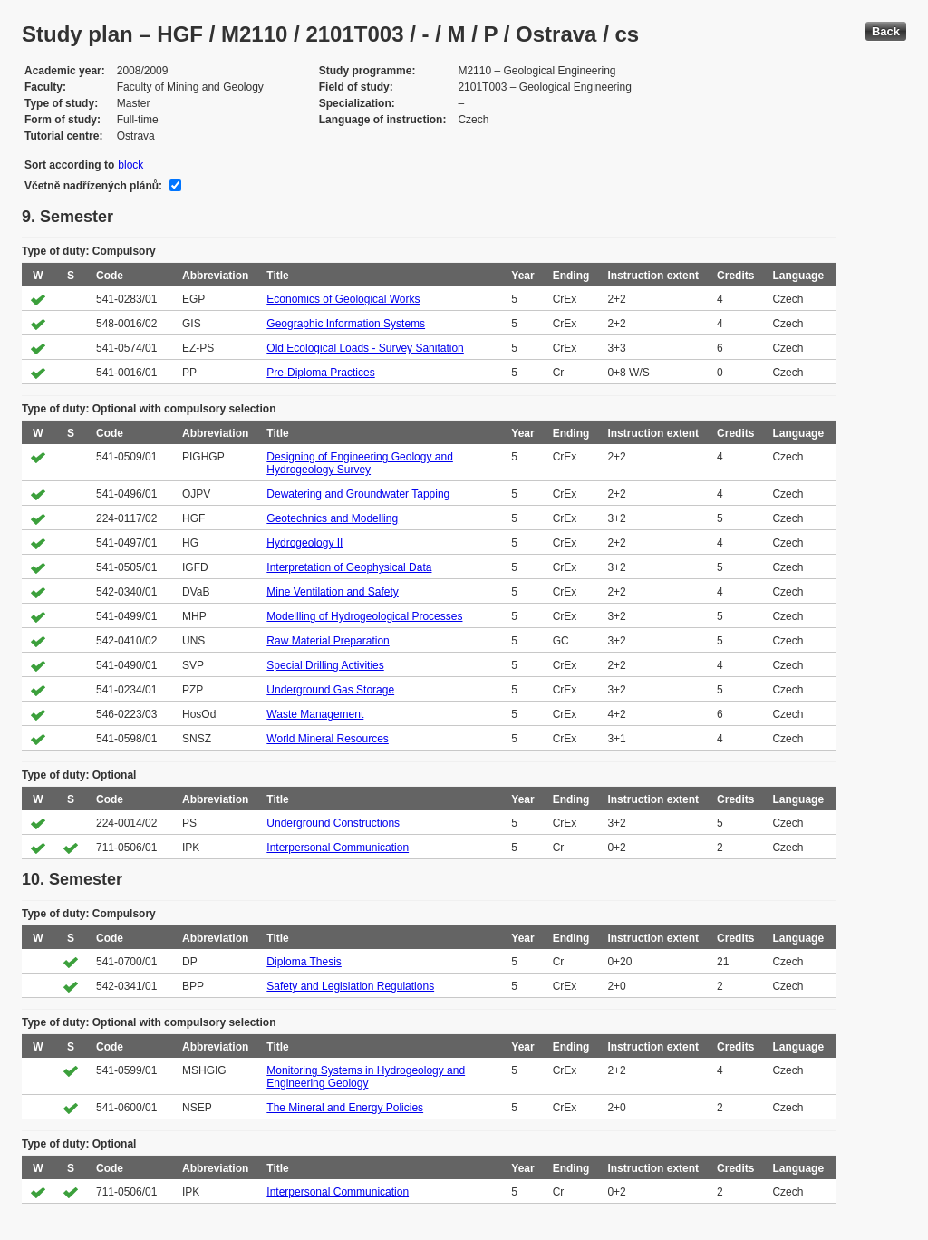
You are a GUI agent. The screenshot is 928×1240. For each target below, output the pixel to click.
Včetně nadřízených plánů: (93, 185)
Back (886, 31)
